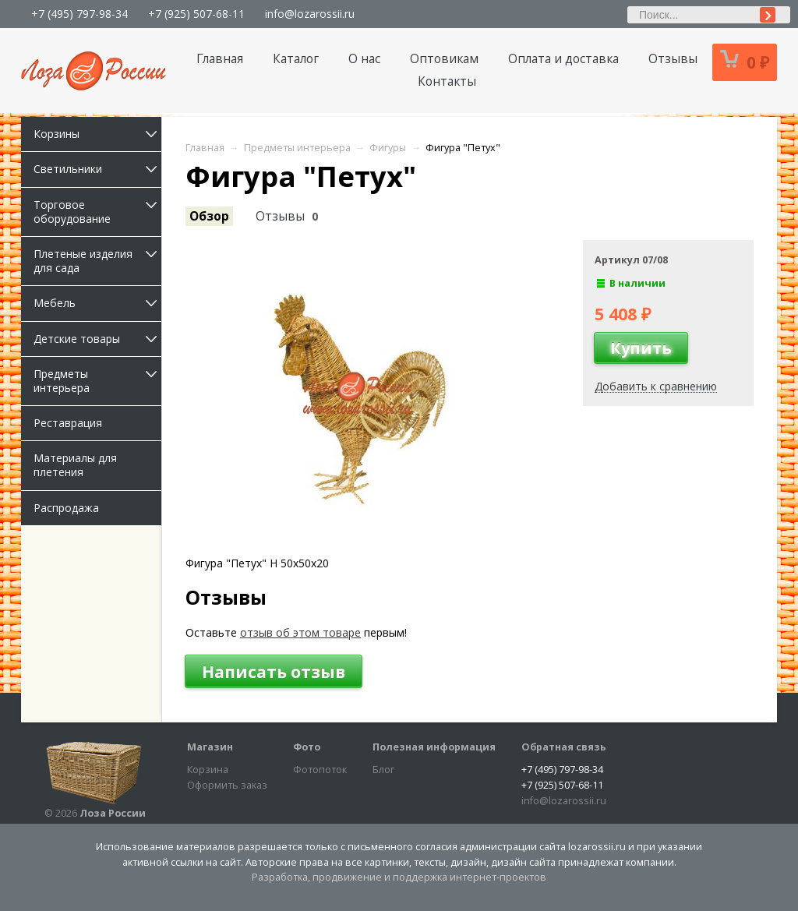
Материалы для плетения (75, 464)
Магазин (210, 747)
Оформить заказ (227, 785)
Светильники (97, 168)
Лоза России (112, 813)
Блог (383, 769)
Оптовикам (444, 59)
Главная (219, 59)
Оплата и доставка (563, 59)
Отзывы (672, 59)
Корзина (207, 769)
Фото (306, 747)
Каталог (296, 59)
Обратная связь (563, 747)
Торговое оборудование (97, 211)
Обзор (209, 216)
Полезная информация (434, 747)
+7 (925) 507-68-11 (196, 13)
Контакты (447, 81)
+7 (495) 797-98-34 (79, 13)
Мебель (97, 302)
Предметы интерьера (97, 380)
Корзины (97, 133)
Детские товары (97, 338)
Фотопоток (320, 769)
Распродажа (66, 507)
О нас (364, 59)
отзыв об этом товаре (300, 632)
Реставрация (68, 422)
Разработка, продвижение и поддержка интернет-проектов (399, 877)
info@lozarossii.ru (310, 13)
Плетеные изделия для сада (97, 260)
